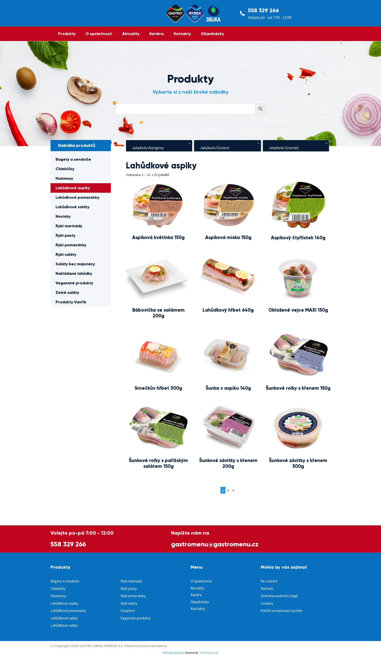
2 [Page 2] (228, 490)
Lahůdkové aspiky (73, 187)
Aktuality (130, 33)
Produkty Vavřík (71, 302)
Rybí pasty (65, 235)
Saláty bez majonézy (75, 264)
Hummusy (64, 178)
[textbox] (159, 147)
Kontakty (182, 33)
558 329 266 (263, 10)
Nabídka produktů (76, 145)
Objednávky (212, 33)
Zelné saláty (67, 292)
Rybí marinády (69, 226)
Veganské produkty (74, 283)
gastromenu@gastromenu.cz (214, 544)
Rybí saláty (66, 254)
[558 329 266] (242, 13)
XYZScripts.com (209, 652)
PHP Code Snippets (174, 652)
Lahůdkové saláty (72, 206)
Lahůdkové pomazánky (77, 197)
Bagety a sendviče (73, 159)
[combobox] (159, 146)
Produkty (67, 33)
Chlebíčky (65, 168)
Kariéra (156, 33)
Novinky (63, 216)
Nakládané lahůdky (74, 273)
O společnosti (99, 33)
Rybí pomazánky (71, 245)
